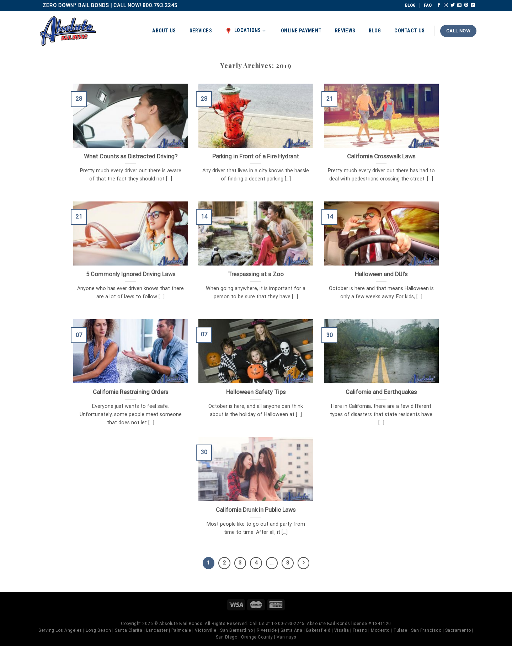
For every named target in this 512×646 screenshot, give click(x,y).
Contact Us (409, 31)
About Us (164, 31)
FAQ (428, 5)
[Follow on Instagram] (446, 5)
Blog (375, 31)
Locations (245, 30)
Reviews (345, 31)
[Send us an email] (459, 5)
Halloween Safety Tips (256, 392)
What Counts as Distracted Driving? (130, 156)
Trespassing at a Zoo (256, 274)
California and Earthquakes (381, 392)
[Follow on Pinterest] (466, 5)
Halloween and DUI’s (381, 274)
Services (201, 31)
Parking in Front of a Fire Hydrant (255, 156)
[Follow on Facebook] (439, 5)
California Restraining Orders (130, 392)
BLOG (410, 5)
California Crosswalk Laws (381, 156)
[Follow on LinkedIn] (473, 5)
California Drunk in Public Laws (255, 509)
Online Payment (301, 31)
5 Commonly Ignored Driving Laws (130, 274)
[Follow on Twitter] (452, 5)
